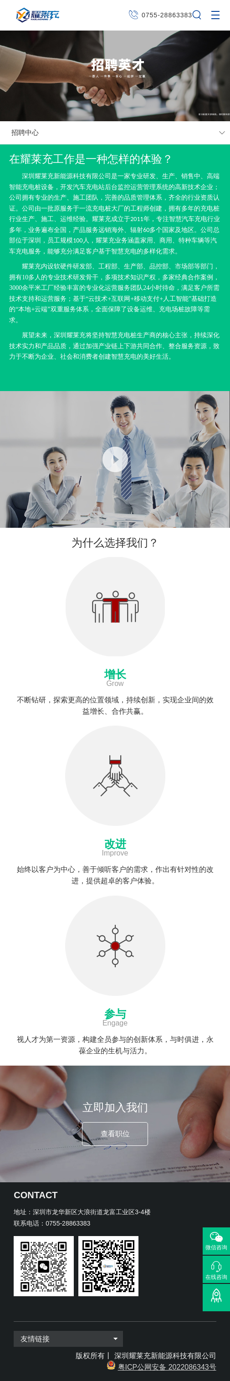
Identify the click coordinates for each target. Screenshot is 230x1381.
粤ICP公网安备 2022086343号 (167, 1367)
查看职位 (115, 1134)
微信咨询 (216, 1247)
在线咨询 (216, 1277)
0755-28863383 (167, 15)
